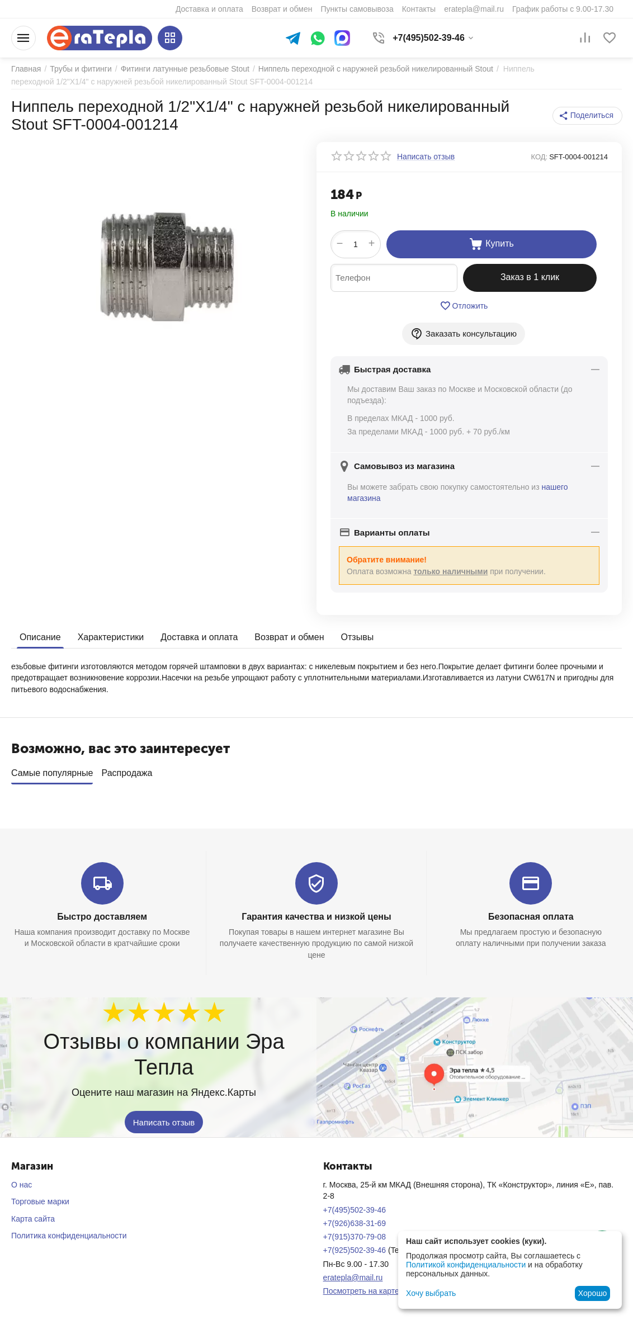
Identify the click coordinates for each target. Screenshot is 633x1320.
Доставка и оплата (199, 637)
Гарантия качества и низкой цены (316, 916)
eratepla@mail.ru (353, 1277)
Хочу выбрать (431, 1293)
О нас (21, 1184)
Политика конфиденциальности (69, 1235)
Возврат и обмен (289, 637)
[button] (587, 115)
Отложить (464, 305)
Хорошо (592, 1293)
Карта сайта (33, 1218)
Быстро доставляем (102, 916)
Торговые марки (40, 1201)
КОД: (539, 157)
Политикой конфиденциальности (466, 1264)
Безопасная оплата (531, 916)
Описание (40, 637)
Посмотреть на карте (361, 1290)
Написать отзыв (164, 1122)
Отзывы (357, 637)
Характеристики (111, 637)
